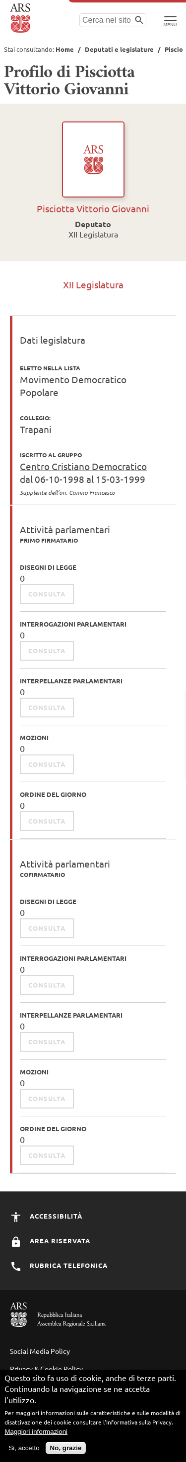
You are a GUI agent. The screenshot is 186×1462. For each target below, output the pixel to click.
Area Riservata (50, 1240)
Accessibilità (46, 1216)
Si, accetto (23, 1452)
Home (65, 49)
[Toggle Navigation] (170, 19)
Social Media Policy (40, 1350)
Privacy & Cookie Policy (46, 1368)
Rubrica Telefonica (59, 1265)
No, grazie (66, 1452)
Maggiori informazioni (35, 1435)
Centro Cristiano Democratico (83, 466)
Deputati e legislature (119, 49)
